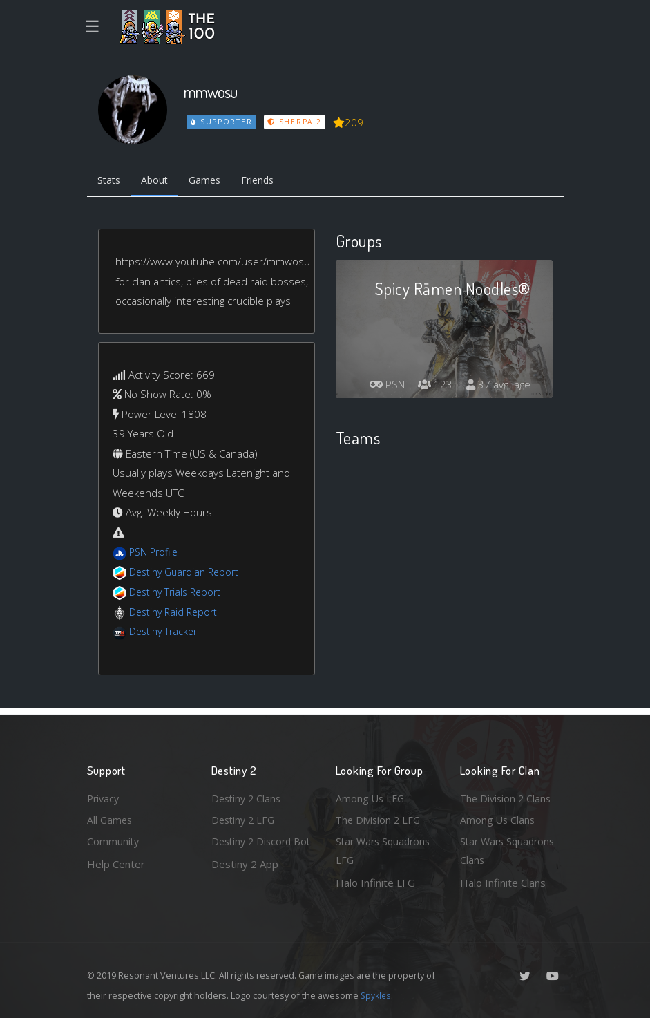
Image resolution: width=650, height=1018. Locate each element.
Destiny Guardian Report (187, 574)
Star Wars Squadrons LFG (386, 850)
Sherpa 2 (296, 121)
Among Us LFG (371, 795)
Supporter (222, 121)
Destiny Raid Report (175, 613)
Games (212, 182)
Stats (110, 182)
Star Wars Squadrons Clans (510, 850)
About (159, 182)
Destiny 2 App (244, 882)
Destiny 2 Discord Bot (253, 850)
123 (432, 386)
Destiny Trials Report (178, 593)
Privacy (104, 795)
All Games (110, 817)
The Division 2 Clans (507, 795)
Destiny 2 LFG (244, 817)
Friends (269, 182)
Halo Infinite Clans (503, 882)
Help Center (116, 862)
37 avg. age (496, 386)
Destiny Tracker (165, 632)
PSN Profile (155, 553)
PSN (381, 386)
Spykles (377, 995)
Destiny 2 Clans (248, 795)
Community (113, 840)
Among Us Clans (498, 817)
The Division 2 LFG (380, 817)
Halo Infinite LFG (375, 882)
